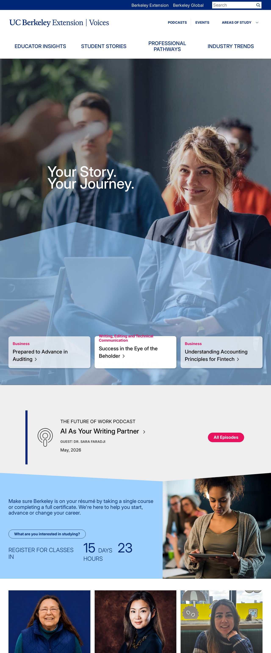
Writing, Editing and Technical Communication (126, 338)
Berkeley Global (188, 5)
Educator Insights (40, 46)
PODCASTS (177, 22)
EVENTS (202, 22)
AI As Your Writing (102, 431)
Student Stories (103, 46)
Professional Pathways (167, 46)
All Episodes (226, 437)
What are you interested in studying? (47, 534)
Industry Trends (231, 46)
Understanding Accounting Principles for (216, 355)
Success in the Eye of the (128, 352)
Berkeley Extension (150, 5)
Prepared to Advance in (40, 355)
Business (21, 343)
